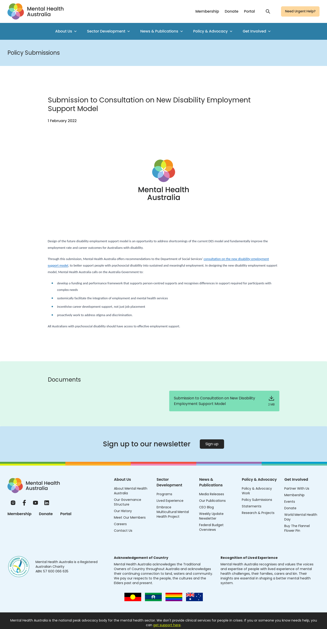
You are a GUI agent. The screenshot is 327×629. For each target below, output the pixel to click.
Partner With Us (296, 488)
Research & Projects (258, 512)
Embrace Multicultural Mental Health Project (173, 512)
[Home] (33, 485)
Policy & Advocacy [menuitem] (213, 31)
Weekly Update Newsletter (211, 516)
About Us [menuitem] (66, 31)
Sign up (211, 444)
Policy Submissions (257, 499)
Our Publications (212, 500)
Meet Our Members (130, 517)
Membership (207, 11)
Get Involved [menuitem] (257, 31)
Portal (249, 11)
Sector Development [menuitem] (109, 31)
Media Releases (211, 494)
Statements (251, 506)
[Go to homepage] (35, 11)
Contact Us (123, 530)
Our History (123, 511)
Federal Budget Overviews (211, 527)
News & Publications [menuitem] (162, 31)
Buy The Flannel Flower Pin (297, 528)
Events (289, 501)
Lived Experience (170, 500)
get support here (167, 625)
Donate (232, 11)
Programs (164, 494)
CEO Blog (206, 507)
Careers (120, 524)
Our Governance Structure (127, 502)
